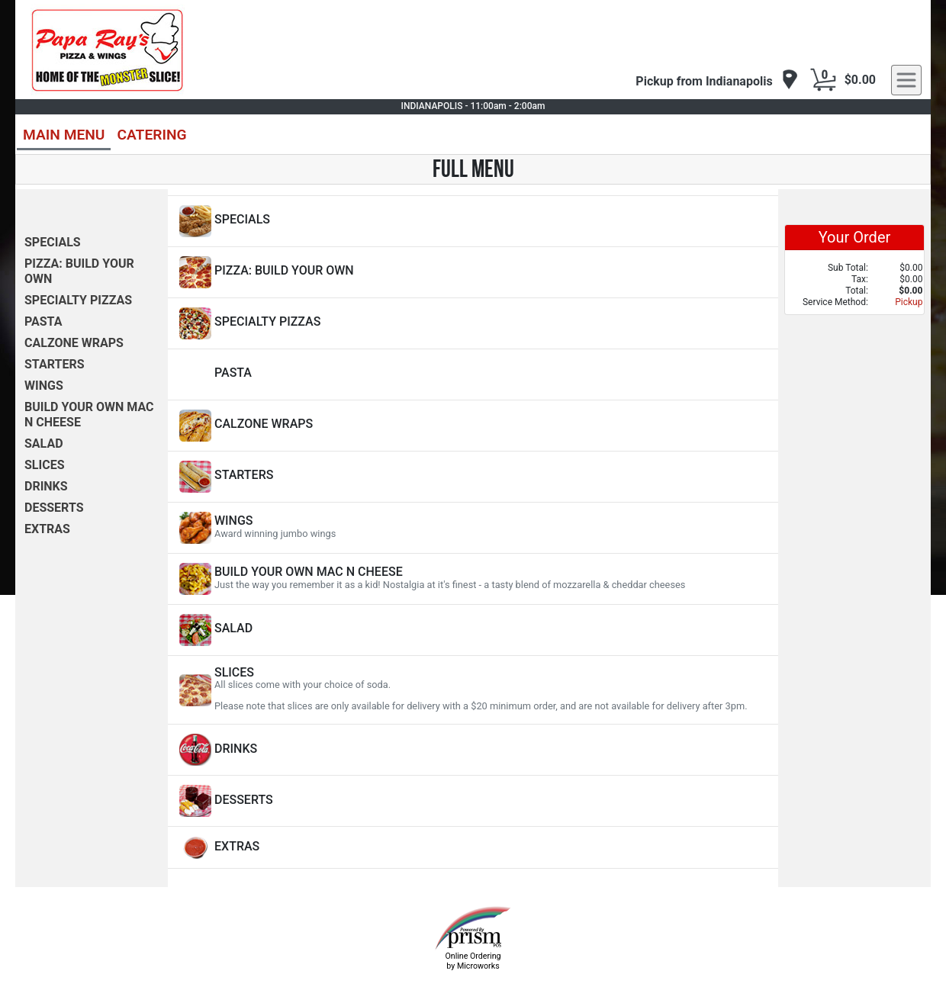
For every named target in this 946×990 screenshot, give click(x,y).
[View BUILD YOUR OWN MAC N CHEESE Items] (473, 579)
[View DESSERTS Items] (473, 801)
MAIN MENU (64, 134)
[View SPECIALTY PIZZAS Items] (473, 323)
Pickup (908, 302)
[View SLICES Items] (473, 690)
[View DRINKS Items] (473, 750)
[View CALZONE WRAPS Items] (473, 425)
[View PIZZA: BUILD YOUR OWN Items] (473, 272)
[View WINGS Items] (473, 528)
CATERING (151, 134)
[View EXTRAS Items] (473, 847)
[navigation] (716, 80)
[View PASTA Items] (473, 374)
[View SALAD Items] (473, 630)
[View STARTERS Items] (473, 477)
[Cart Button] (823, 80)
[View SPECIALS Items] (473, 221)
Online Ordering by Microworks (472, 961)
